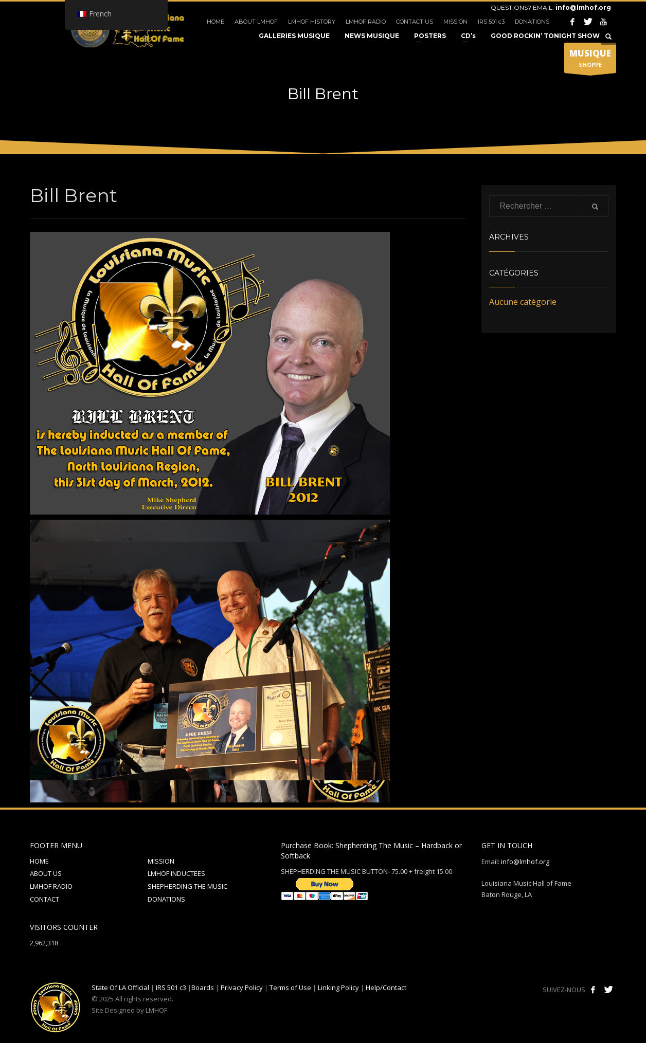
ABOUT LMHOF (256, 21)
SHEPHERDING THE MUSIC (187, 886)
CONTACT (44, 899)
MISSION (455, 21)
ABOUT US (46, 873)
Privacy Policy (242, 987)
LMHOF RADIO (366, 21)
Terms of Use (290, 987)
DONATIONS (532, 21)
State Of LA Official (120, 987)
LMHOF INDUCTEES (176, 873)
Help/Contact (386, 987)
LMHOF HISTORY (311, 21)
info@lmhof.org (583, 7)
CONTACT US (414, 21)
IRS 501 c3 (491, 21)
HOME (215, 21)
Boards (202, 987)
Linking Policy (338, 987)
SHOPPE (590, 60)
